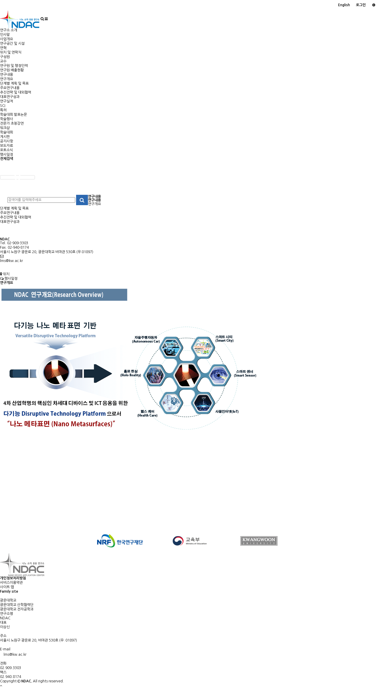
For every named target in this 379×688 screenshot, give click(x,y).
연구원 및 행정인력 (14, 65)
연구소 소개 (8, 30)
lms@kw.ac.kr (11, 261)
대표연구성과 (10, 97)
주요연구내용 (10, 88)
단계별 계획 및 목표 (14, 83)
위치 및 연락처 (10, 52)
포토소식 (6, 150)
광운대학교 (8, 600)
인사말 (5, 34)
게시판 (5, 137)
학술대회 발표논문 (13, 114)
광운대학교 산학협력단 (16, 605)
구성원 (5, 57)
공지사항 (6, 141)
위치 (4, 274)
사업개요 (6, 39)
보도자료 (6, 145)
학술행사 (6, 119)
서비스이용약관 (11, 582)
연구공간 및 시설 (12, 43)
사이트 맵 (7, 587)
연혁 (3, 48)
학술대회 (6, 132)
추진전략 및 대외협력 (15, 92)
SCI (2, 105)
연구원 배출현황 (12, 70)
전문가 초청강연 (12, 123)
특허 (3, 110)
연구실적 (6, 101)
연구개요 (6, 79)
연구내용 (6, 74)
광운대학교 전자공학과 (16, 609)
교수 (3, 61)
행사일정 (6, 154)
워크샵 (5, 128)
